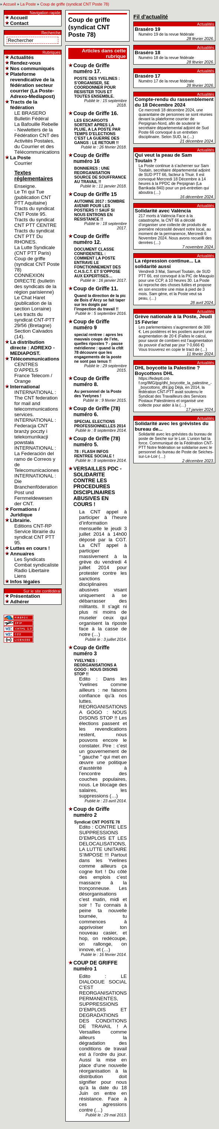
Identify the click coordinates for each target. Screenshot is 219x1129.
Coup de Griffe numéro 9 (91, 324)
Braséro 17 (147, 76)
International (25, 386)
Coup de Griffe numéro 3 (91, 650)
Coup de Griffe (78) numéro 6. (96, 411)
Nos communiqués (32, 68)
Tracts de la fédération (23, 104)
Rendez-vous (25, 63)
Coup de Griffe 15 (95, 194)
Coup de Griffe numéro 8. (91, 381)
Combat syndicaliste (36, 565)
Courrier (23, 163)
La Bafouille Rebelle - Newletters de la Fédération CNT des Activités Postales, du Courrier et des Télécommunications (36, 138)
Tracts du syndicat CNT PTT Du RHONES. (34, 236)
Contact (19, 23)
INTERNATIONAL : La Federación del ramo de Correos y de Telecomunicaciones (36, 459)
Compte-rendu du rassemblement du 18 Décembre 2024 (174, 102)
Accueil (9, 4)
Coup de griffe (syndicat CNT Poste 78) (74, 4)
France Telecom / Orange (33, 378)
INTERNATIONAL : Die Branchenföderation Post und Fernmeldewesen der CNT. (35, 489)
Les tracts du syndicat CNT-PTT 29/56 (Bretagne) (34, 319)
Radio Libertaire (31, 570)
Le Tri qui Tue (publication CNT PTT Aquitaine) (32, 197)
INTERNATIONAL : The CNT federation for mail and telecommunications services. (36, 403)
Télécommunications (34, 359)
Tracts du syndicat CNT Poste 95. (34, 211)
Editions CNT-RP (33, 526)
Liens (20, 576)
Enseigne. (25, 186)
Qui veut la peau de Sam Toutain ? (163, 157)
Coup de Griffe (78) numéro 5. (96, 441)
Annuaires (22, 554)
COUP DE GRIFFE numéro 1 (95, 966)
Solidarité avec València (163, 210)
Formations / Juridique (25, 512)
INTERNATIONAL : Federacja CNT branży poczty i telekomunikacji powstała (35, 431)
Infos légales (25, 581)
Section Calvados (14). (33, 333)
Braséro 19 (147, 29)
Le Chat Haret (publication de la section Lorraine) (33, 303)
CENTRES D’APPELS (26, 367)
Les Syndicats (29, 559)
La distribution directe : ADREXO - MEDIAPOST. (32, 347)
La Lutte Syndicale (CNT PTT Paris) (34, 250)
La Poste (28, 4)
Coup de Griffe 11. (95, 288)
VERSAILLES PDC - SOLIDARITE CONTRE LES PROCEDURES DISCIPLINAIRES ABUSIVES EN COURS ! (97, 486)
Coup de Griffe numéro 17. (91, 68)
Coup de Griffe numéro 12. (91, 239)
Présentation (25, 596)
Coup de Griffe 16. (95, 113)
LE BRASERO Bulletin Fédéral (31, 115)
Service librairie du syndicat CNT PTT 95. (34, 537)
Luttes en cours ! (30, 548)
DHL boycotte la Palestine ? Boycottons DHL (167, 370)
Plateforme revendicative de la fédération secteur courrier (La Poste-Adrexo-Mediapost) (32, 85)
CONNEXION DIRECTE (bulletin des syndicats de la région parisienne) (35, 284)
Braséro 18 (147, 52)
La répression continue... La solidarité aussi (167, 263)
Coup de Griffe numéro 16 (91, 158)
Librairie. (20, 520)
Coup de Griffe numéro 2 (91, 812)
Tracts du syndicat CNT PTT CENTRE (35, 222)
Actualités (22, 57)
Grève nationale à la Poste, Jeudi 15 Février (173, 319)
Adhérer (19, 601)
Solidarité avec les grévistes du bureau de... (172, 426)
